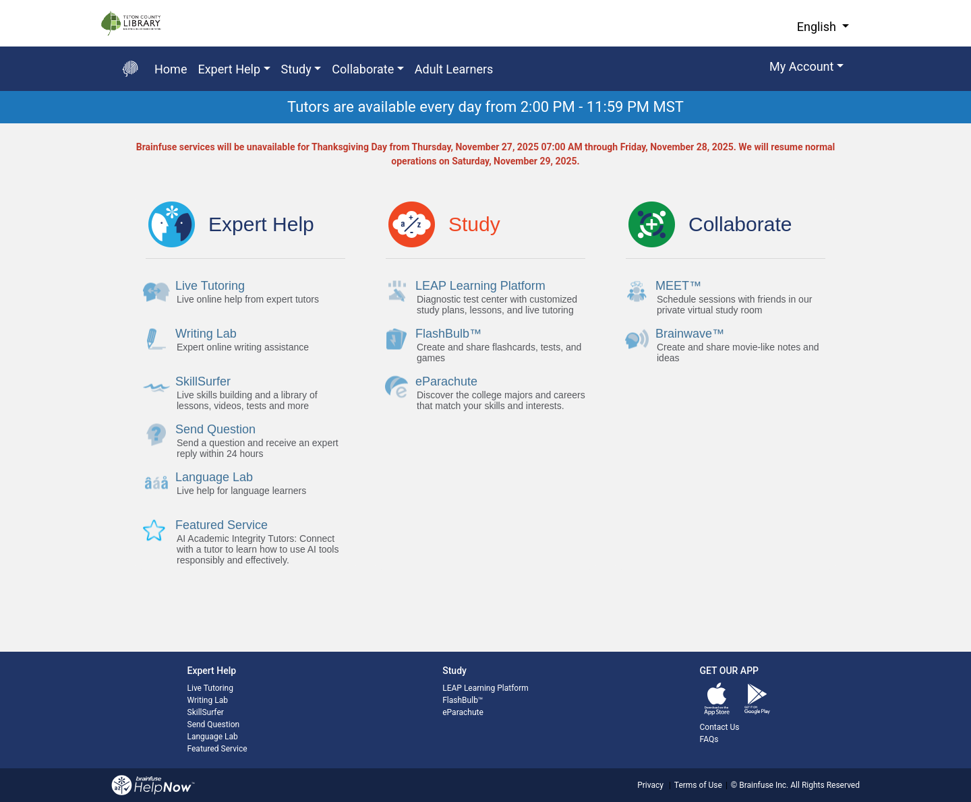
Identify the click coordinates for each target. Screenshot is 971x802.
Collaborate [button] (363, 69)
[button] (806, 69)
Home (170, 69)
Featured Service (217, 748)
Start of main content (0, 123)
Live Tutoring (210, 688)
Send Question (213, 724)
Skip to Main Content (0, 0)
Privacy (650, 785)
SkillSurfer (205, 712)
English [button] (818, 27)
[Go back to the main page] (130, 69)
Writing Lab (207, 700)
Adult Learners (454, 69)
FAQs (709, 739)
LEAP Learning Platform (485, 688)
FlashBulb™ (462, 700)
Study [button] (296, 69)
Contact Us (720, 727)
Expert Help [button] (229, 69)
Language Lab (212, 736)
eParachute (462, 712)
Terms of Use (698, 785)
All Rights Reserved (824, 785)
